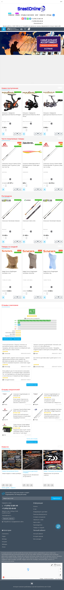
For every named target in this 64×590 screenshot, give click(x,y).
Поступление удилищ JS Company (30, 471)
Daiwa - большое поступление (53, 471)
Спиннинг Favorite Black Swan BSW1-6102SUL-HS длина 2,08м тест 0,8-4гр (21, 411)
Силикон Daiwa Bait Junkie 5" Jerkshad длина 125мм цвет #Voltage (31, 165)
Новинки (11, 15)
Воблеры (4, 544)
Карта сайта (36, 522)
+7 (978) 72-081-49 (32, 19)
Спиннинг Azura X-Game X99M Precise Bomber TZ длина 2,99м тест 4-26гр (52, 165)
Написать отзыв (8, 339)
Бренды (48, 15)
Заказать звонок (8, 519)
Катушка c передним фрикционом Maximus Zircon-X (52, 113)
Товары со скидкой (38, 527)
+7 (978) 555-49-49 (36, 21)
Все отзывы (17, 339)
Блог (36, 15)
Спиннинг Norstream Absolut (11, 221)
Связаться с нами (38, 519)
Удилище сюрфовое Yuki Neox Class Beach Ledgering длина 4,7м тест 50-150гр (52, 411)
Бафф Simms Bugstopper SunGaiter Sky (50, 272)
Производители (37, 525)
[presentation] (59, 88)
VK (54, 15)
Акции (17, 15)
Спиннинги (5, 533)
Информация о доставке (40, 511)
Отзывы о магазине (27, 15)
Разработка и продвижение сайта (12, 521)
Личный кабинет (38, 533)
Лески (3, 547)
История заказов (38, 536)
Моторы (4, 539)
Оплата (35, 506)
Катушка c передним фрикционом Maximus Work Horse (31, 114)
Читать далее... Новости (8, 487)
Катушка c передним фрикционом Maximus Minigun (11, 113)
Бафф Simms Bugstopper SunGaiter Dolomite (30, 272)
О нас (34, 509)
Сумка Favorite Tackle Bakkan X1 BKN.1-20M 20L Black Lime (21, 425)
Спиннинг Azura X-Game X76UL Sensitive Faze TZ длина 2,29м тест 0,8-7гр (11, 165)
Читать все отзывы (32, 439)
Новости (42, 15)
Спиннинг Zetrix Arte (29, 221)
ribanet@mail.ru (38, 23)
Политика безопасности (40, 514)
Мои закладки (37, 539)
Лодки (4, 536)
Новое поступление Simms (10, 471)
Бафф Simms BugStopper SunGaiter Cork (9, 272)
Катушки (4, 541)
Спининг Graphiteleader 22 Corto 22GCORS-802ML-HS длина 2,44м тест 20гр (52, 395)
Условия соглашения (39, 517)
